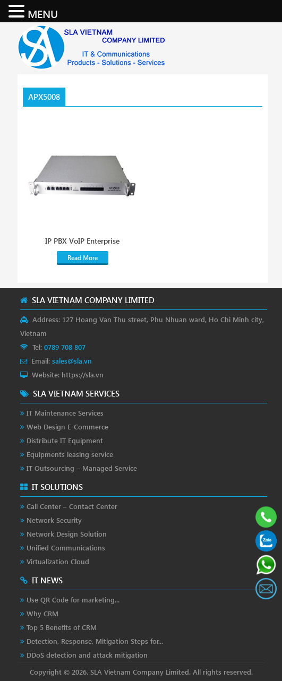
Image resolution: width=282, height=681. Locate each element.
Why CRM (42, 613)
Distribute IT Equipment (65, 440)
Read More (82, 258)
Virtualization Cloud (58, 561)
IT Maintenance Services (65, 412)
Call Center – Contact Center (72, 506)
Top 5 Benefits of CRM (62, 627)
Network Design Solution (67, 533)
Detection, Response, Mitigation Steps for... (95, 640)
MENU (43, 13)
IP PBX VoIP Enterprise (82, 241)
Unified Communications (66, 547)
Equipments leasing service (70, 454)
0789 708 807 (65, 346)
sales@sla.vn (72, 360)
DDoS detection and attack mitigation (87, 654)
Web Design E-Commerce (67, 426)
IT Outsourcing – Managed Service (82, 467)
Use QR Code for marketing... (73, 599)
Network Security (54, 519)
